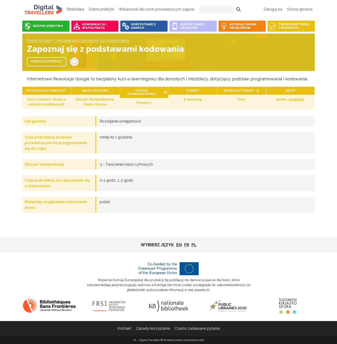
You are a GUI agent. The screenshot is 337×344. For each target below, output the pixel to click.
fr (186, 244)
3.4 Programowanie (114, 40)
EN (179, 244)
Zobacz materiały (46, 61)
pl (194, 244)
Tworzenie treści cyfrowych (76, 40)
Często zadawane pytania (197, 328)
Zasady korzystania (153, 328)
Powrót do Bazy (39, 40)
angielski (296, 99)
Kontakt (124, 328)
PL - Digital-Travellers (43, 9)
